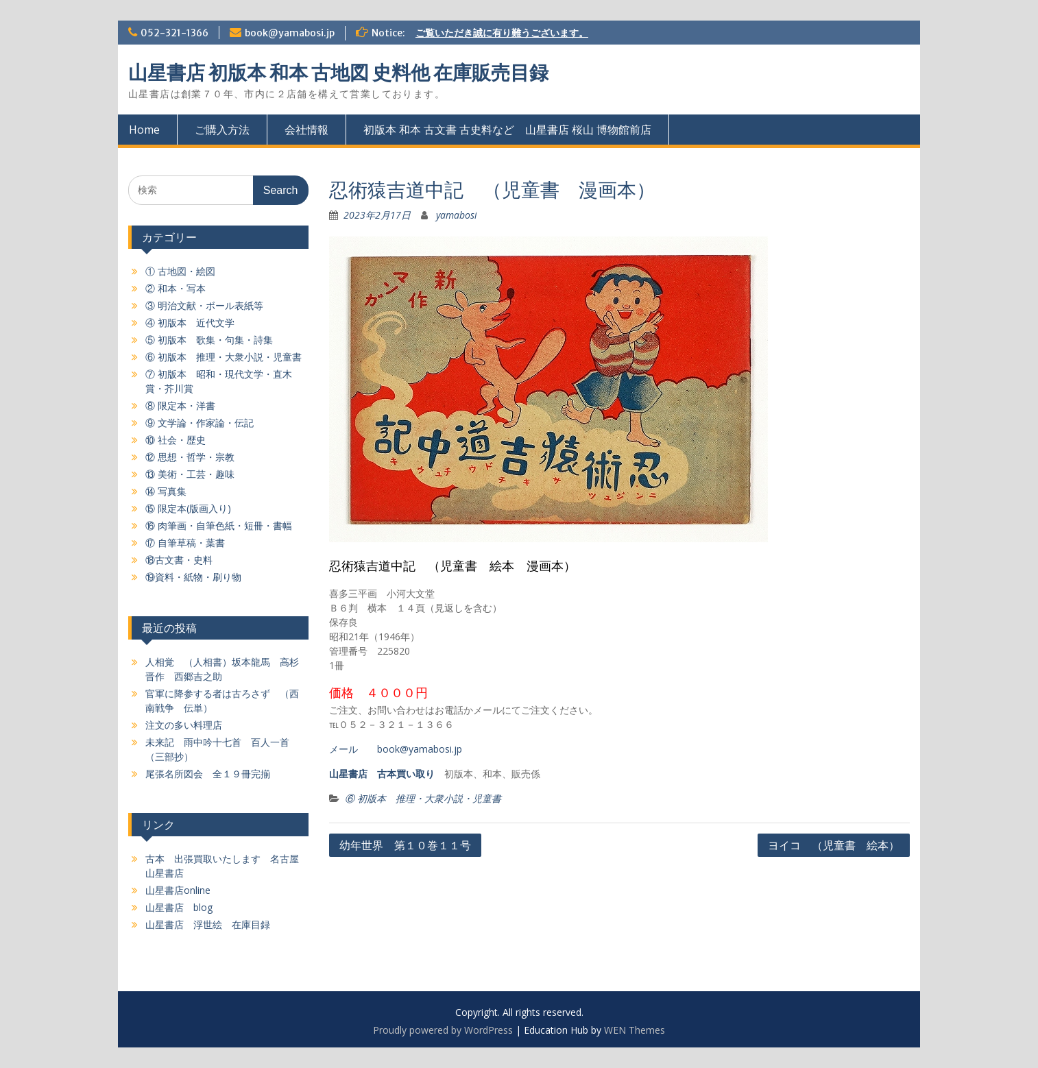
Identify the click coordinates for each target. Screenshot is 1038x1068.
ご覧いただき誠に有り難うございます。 (501, 33)
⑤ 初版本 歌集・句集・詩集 (209, 339)
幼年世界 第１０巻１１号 (405, 845)
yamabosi (456, 214)
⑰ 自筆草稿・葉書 (185, 542)
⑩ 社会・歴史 (175, 439)
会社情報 (306, 129)
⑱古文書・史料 (179, 559)
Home (144, 129)
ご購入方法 (222, 129)
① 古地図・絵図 (180, 271)
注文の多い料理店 (183, 724)
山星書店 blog (179, 907)
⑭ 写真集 (165, 491)
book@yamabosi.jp (290, 33)
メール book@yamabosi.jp (395, 748)
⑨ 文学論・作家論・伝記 (199, 422)
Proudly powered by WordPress (443, 1029)
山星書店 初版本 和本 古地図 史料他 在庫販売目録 (338, 72)
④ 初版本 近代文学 (189, 322)
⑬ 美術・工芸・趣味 (189, 474)
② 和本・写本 (175, 288)
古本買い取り (406, 773)
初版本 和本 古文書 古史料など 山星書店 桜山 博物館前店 (507, 129)
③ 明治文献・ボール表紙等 (204, 305)
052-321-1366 (174, 33)
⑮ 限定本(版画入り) (188, 508)
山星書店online (177, 890)
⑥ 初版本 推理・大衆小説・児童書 (423, 798)
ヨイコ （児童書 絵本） (834, 845)
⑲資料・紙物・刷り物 (193, 576)
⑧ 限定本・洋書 (180, 405)
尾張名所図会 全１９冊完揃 (207, 773)
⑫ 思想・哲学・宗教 (189, 456)
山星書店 (348, 773)
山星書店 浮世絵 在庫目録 (207, 924)
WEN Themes (634, 1029)
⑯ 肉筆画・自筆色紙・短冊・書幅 (218, 525)
